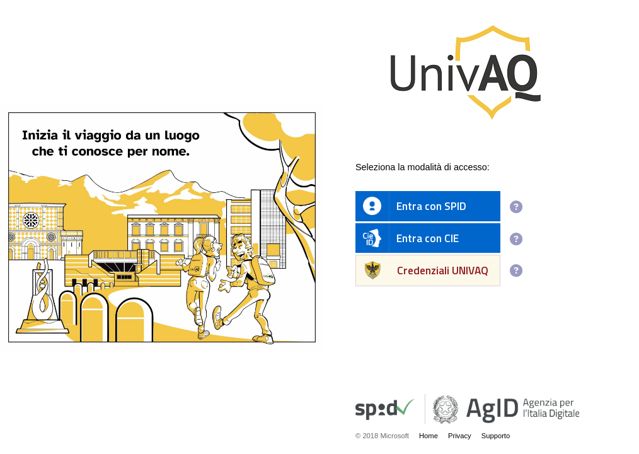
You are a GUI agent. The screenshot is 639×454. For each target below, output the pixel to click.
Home (428, 435)
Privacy (459, 435)
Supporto (495, 435)
